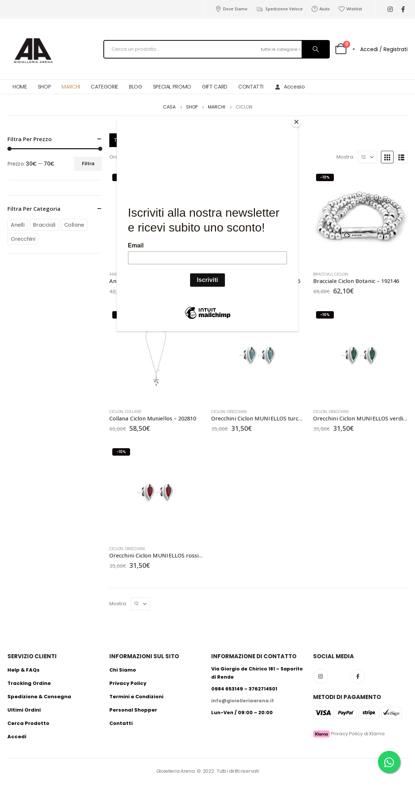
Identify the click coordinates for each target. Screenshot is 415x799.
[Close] (296, 121)
